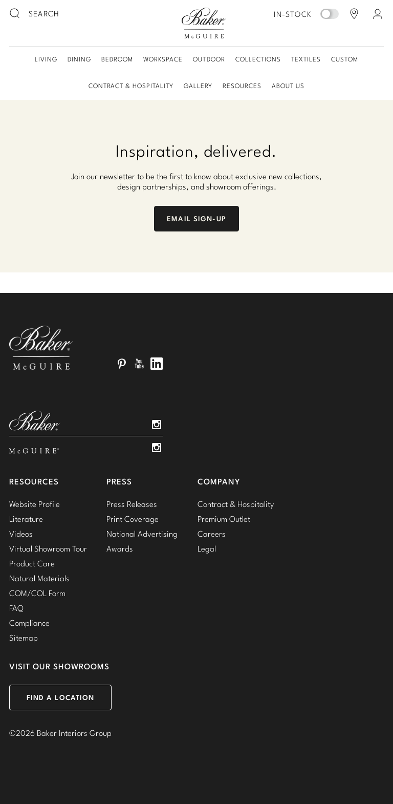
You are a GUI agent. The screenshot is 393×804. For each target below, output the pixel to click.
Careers (212, 534)
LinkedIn (156, 363)
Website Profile (34, 504)
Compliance (29, 623)
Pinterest (122, 363)
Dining (79, 59)
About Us (288, 85)
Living (46, 59)
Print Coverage (132, 519)
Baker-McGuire (203, 23)
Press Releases (131, 504)
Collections (258, 59)
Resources (242, 85)
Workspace (163, 59)
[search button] (15, 14)
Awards (119, 548)
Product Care (32, 563)
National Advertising (142, 534)
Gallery (198, 85)
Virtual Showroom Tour (48, 548)
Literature (26, 519)
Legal (207, 548)
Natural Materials (39, 578)
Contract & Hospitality (131, 85)
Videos (21, 534)
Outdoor (209, 59)
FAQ (16, 608)
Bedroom (117, 59)
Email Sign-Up (196, 218)
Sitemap (23, 637)
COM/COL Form (37, 593)
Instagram (156, 424)
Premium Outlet (224, 519)
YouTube (139, 363)
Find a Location (61, 697)
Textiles (306, 59)
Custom (344, 59)
